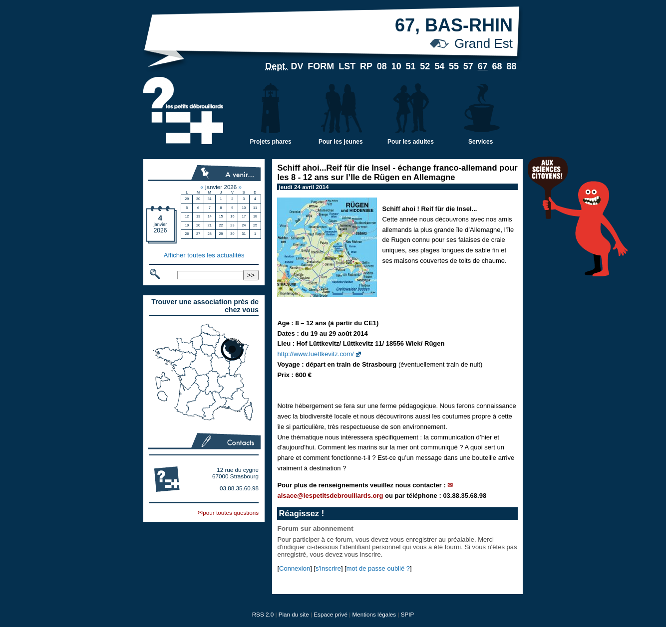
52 (425, 66)
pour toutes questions (231, 512)
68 (497, 66)
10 (396, 66)
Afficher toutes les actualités (204, 255)
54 (439, 66)
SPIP (407, 614)
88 (511, 66)
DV (297, 66)
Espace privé (330, 614)
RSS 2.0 (263, 614)
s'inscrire (328, 568)
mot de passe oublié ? (378, 568)
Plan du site (294, 614)
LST (346, 66)
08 (382, 66)
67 (483, 66)
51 (410, 66)
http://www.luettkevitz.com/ (315, 354)
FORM (321, 66)
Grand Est (483, 43)
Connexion (294, 568)
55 (454, 66)
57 (468, 66)
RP (366, 66)
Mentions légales (374, 614)
